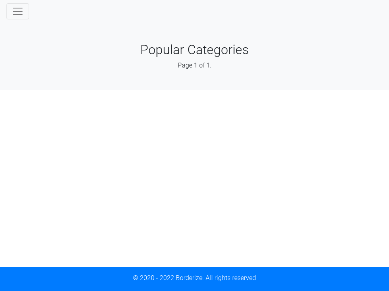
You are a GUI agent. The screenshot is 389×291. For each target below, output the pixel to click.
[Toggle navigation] (17, 11)
